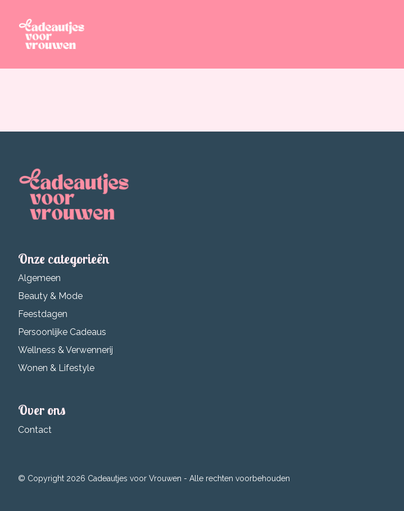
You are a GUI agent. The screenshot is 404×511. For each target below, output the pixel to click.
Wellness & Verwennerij (65, 350)
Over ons (42, 409)
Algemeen (39, 278)
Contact (35, 429)
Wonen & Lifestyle (56, 368)
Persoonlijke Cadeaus (62, 332)
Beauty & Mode (50, 296)
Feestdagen (42, 314)
